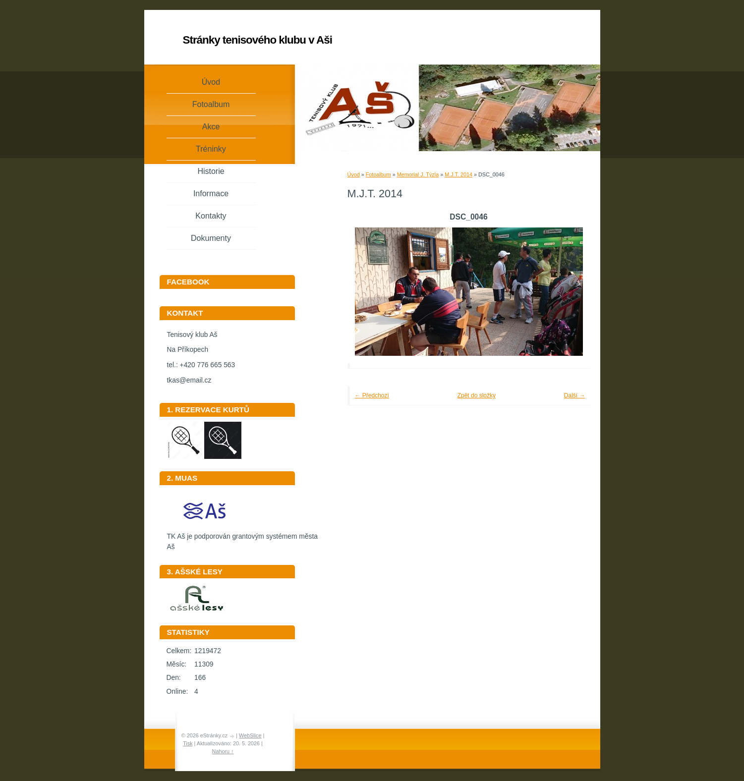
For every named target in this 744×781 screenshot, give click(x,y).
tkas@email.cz (189, 380)
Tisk (187, 743)
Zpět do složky (477, 395)
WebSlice (250, 735)
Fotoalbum (378, 174)
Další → (574, 395)
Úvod (353, 174)
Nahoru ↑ (223, 751)
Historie (210, 171)
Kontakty (210, 216)
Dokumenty (211, 238)
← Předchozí (372, 395)
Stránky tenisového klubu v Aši (257, 40)
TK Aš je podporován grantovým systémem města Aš (242, 538)
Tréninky (211, 149)
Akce (211, 126)
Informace (211, 193)
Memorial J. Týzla (418, 174)
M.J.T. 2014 (458, 174)
